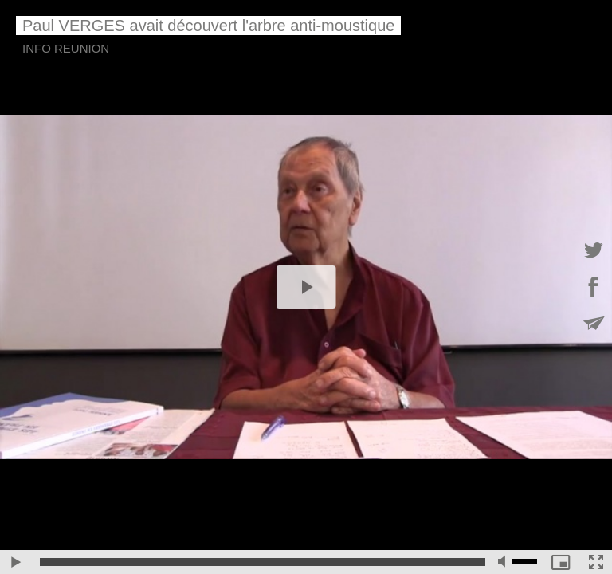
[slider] (262, 562)
